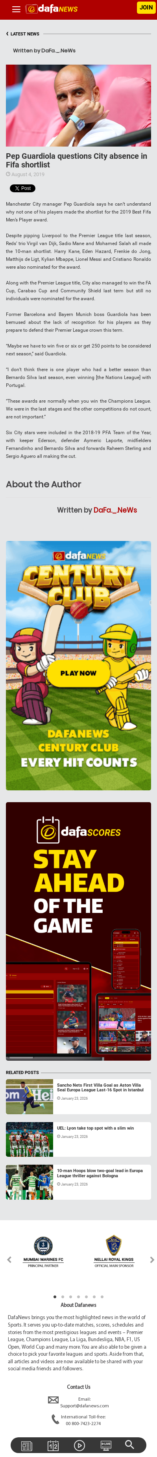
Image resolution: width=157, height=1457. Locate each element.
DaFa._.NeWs (115, 510)
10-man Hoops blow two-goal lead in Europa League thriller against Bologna (100, 1173)
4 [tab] (79, 1297)
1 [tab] (55, 1297)
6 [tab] (94, 1297)
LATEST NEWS (22, 34)
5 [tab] (87, 1297)
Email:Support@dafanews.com (78, 1403)
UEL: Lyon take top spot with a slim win (95, 1128)
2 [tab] (63, 1297)
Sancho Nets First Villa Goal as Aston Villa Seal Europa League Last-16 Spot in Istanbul (100, 1088)
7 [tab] (102, 1297)
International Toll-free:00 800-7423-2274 (78, 1420)
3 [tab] (71, 1297)
